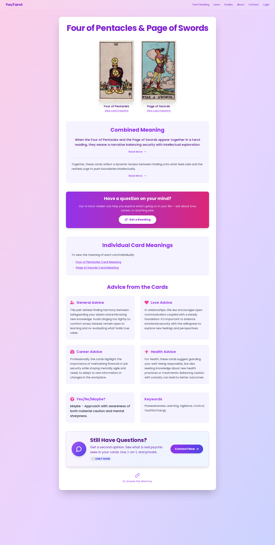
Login (266, 4)
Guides (228, 4)
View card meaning (116, 110)
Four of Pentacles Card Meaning (98, 262)
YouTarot (14, 4)
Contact (254, 4)
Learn (216, 4)
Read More (138, 151)
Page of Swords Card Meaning (97, 268)
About (240, 4)
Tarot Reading (200, 4)
